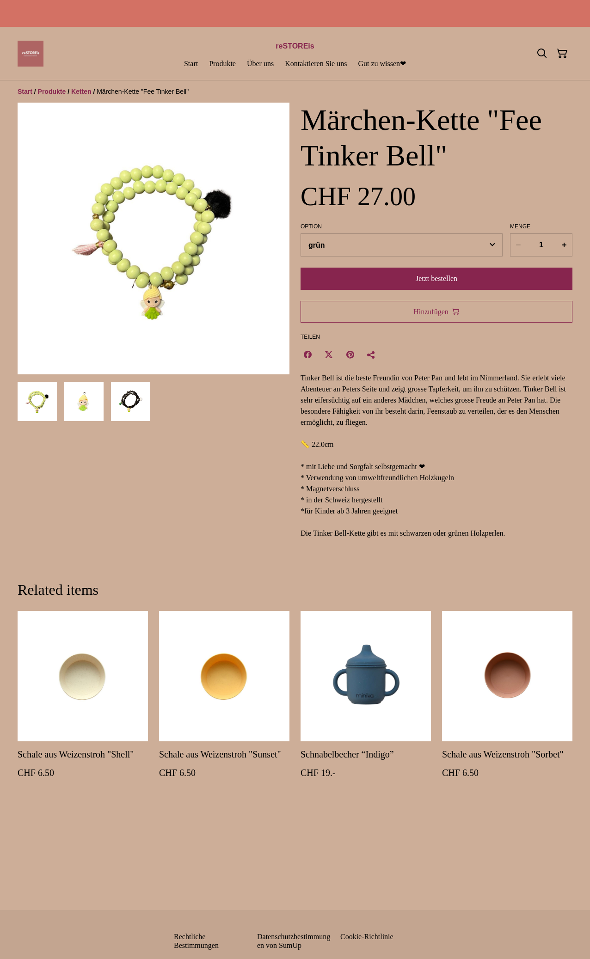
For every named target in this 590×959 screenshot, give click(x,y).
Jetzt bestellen (436, 278)
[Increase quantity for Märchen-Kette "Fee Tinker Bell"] (564, 245)
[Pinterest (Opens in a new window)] (350, 354)
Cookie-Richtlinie (366, 937)
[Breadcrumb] (295, 91)
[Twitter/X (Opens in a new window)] (329, 354)
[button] (37, 401)
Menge (520, 226)
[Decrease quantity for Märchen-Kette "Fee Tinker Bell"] (518, 245)
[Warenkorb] (562, 53)
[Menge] (541, 245)
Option (311, 226)
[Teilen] (371, 354)
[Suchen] (542, 53)
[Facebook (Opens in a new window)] (307, 354)
